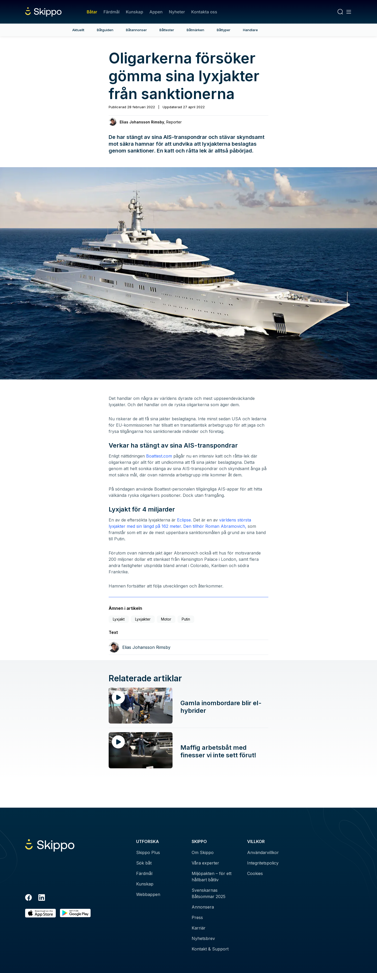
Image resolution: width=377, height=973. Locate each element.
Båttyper (223, 30)
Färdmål (111, 11)
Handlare (250, 30)
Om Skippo (203, 852)
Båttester (166, 30)
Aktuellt (78, 30)
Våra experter (205, 863)
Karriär (199, 928)
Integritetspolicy (263, 863)
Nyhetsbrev (203, 938)
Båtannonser (136, 30)
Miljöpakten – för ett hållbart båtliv (211, 876)
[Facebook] (28, 898)
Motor (166, 619)
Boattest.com (159, 456)
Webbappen (148, 894)
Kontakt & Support (210, 949)
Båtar (92, 11)
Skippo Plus (148, 852)
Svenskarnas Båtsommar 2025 (208, 893)
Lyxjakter (143, 619)
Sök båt (144, 863)
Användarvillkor (263, 852)
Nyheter (177, 11)
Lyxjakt (119, 619)
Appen (156, 11)
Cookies (255, 873)
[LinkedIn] (41, 898)
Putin (186, 619)
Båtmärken (195, 30)
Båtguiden (105, 30)
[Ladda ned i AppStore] (40, 913)
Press (197, 917)
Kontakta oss (204, 11)
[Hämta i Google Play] (75, 913)
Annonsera (203, 907)
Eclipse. (184, 520)
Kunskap (134, 11)
